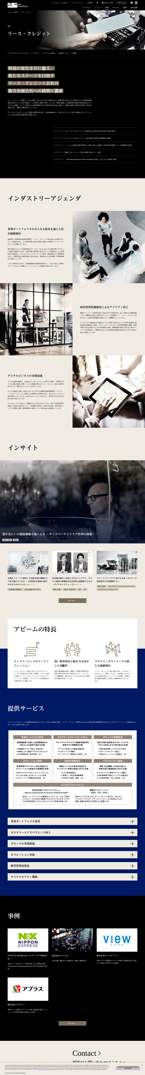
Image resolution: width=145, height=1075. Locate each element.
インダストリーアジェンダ (18, 53)
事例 (74, 53)
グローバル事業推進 (23, 843)
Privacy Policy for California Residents (15, 1073)
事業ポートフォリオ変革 (25, 821)
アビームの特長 (49, 53)
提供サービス (64, 53)
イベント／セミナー (77, 3)
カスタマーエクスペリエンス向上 (31, 832)
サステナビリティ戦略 (24, 877)
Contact (84, 1053)
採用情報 (90, 3)
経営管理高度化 (20, 865)
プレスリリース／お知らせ (60, 3)
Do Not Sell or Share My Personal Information (128, 1067)
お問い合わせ (122, 3)
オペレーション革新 (23, 854)
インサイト (36, 53)
